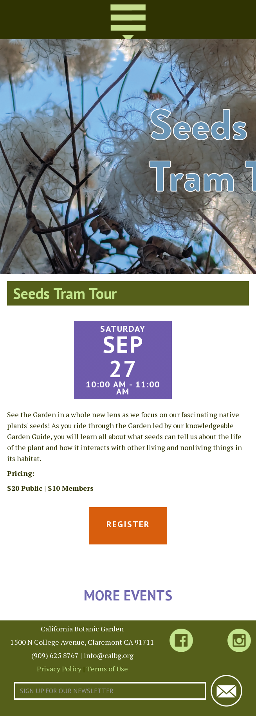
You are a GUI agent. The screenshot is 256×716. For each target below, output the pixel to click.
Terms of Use (107, 668)
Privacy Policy (59, 668)
